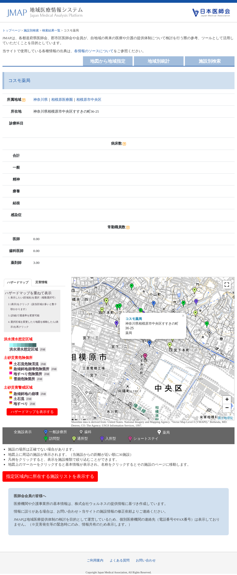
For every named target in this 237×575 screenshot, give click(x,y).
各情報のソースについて (94, 51)
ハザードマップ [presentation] (17, 282)
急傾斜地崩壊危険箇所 (31, 369)
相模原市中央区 (88, 99)
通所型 (79, 439)
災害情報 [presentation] (41, 282)
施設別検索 (31, 30)
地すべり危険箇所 (28, 374)
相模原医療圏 (62, 99)
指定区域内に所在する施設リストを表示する (50, 476)
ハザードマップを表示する (32, 412)
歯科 (84, 432)
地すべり (21, 404)
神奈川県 (40, 99)
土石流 (19, 399)
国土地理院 (225, 418)
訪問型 (51, 439)
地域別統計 (159, 61)
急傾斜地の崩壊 (26, 394)
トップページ (11, 30)
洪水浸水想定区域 (23, 349)
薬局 (163, 433)
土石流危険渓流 (26, 364)
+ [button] (227, 400)
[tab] (18, 282)
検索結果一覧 (51, 30)
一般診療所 (55, 432)
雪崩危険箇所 (24, 379)
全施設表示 (23, 432)
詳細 (42, 349)
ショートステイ (142, 439)
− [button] (227, 408)
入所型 (107, 439)
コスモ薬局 (133, 319)
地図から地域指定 (107, 61)
